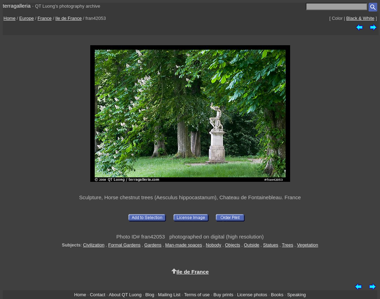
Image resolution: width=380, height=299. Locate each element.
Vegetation (307, 245)
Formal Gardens (124, 245)
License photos (252, 294)
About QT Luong (125, 294)
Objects (232, 245)
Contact (97, 294)
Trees (287, 245)
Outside (251, 245)
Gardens (153, 245)
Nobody (213, 245)
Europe (26, 18)
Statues (270, 245)
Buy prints (223, 294)
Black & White (360, 18)
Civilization (93, 245)
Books (277, 294)
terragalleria (17, 6)
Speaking (296, 294)
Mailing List (169, 294)
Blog (149, 294)
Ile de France (69, 18)
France (44, 18)
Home (9, 18)
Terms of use (197, 294)
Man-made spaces (183, 245)
